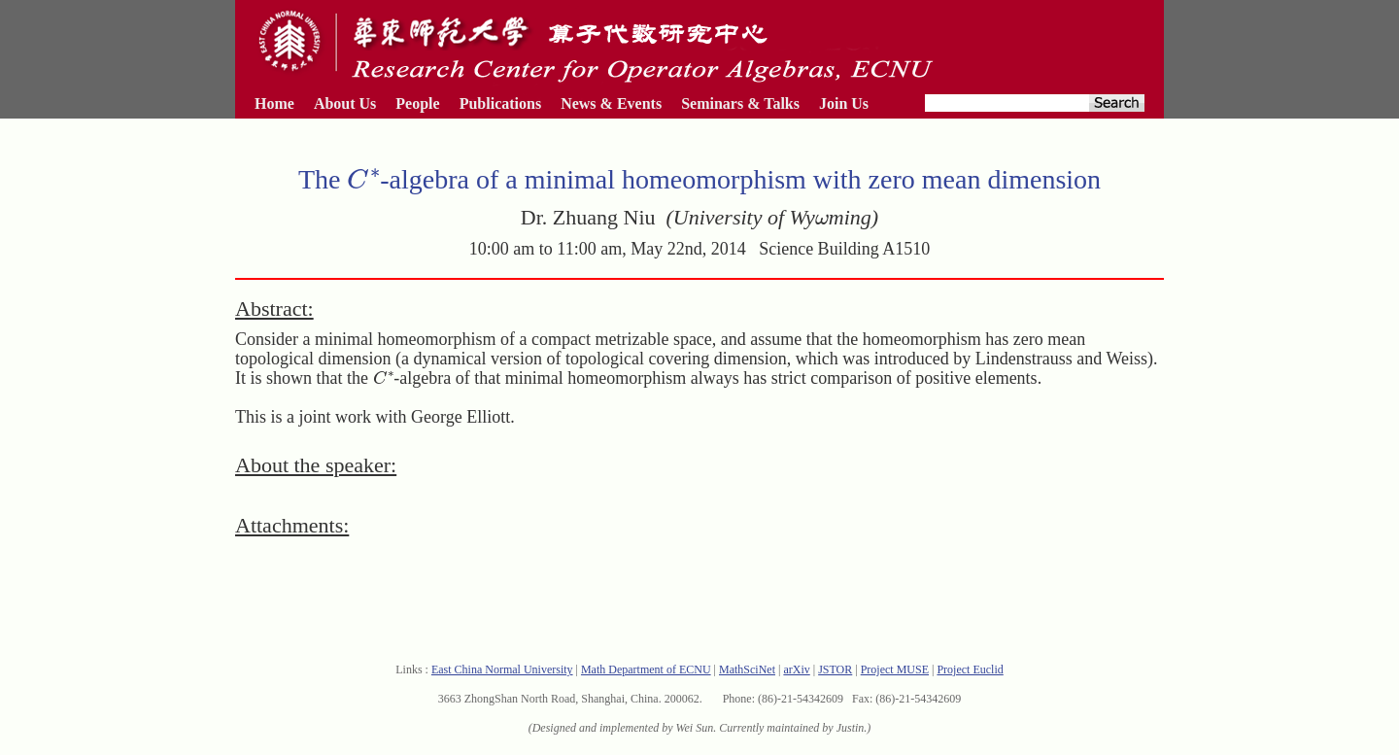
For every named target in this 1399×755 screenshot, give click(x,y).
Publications (500, 103)
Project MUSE (895, 669)
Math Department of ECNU (646, 669)
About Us (345, 103)
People (417, 103)
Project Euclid (970, 669)
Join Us (844, 103)
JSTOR (835, 669)
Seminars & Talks (740, 103)
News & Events (611, 103)
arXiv (796, 669)
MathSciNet (747, 669)
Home (274, 103)
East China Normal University (502, 669)
